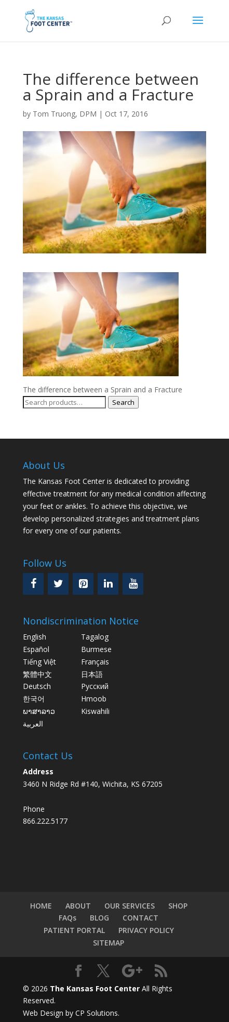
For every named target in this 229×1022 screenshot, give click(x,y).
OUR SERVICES (129, 906)
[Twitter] (58, 584)
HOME (41, 906)
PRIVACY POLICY (146, 930)
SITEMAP (108, 943)
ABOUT (78, 906)
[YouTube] (133, 584)
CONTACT (140, 918)
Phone (34, 809)
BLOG (99, 918)
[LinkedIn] (108, 584)
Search (123, 402)
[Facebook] (33, 584)
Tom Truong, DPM (65, 114)
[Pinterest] (83, 584)
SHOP (177, 906)
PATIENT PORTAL (74, 930)
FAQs (67, 918)
